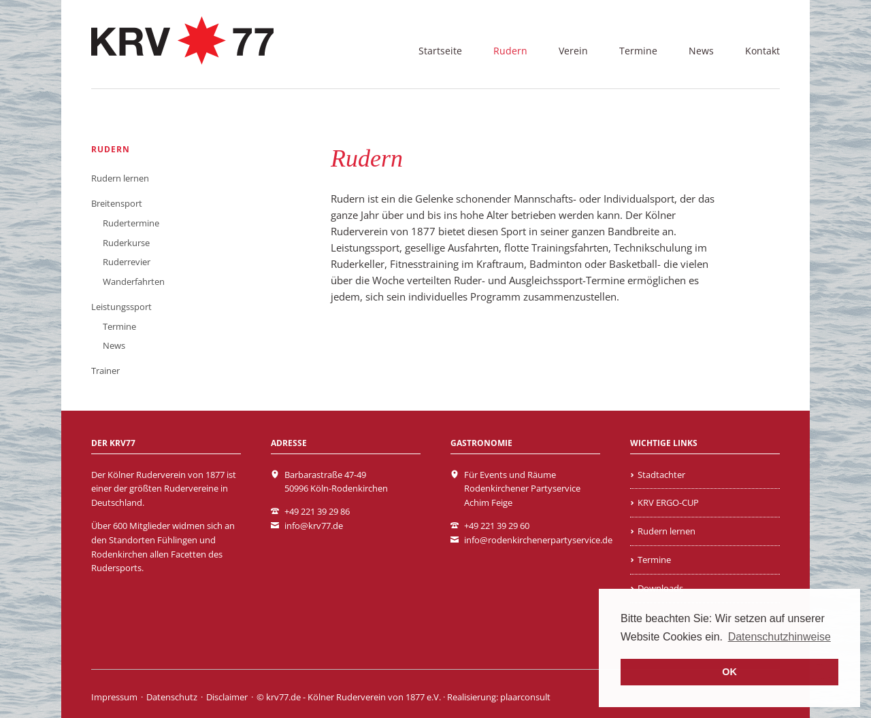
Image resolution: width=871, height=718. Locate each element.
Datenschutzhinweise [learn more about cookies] (779, 637)
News (701, 50)
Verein (573, 50)
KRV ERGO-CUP (668, 502)
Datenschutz (171, 697)
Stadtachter (661, 474)
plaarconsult (525, 697)
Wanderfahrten (134, 281)
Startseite (440, 50)
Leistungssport (121, 307)
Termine (638, 50)
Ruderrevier (126, 262)
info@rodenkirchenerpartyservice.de (538, 540)
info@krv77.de (313, 525)
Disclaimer (227, 697)
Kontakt (762, 50)
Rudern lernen (120, 178)
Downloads (660, 588)
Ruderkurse (126, 243)
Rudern (510, 50)
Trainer (105, 370)
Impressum (114, 697)
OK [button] (729, 671)
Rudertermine (131, 223)
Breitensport (116, 203)
